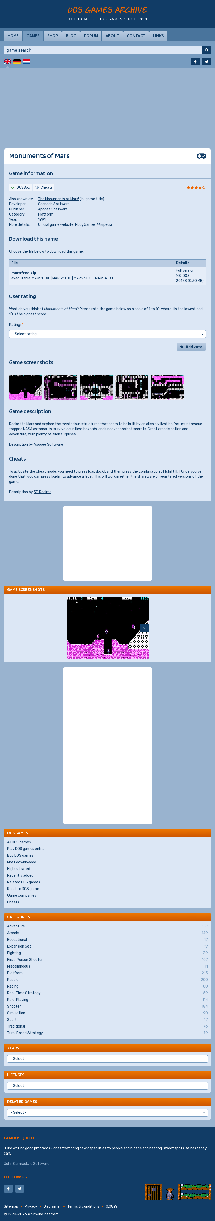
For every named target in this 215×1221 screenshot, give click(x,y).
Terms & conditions (83, 1206)
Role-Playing (107, 999)
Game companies (21, 895)
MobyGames (85, 224)
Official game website (55, 224)
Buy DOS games (20, 855)
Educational (107, 939)
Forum (91, 35)
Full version (185, 270)
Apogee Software (53, 209)
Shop (52, 35)
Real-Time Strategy (107, 993)
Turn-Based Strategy (107, 1033)
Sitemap (11, 1206)
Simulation (107, 1013)
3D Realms (42, 492)
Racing (107, 986)
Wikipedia (104, 224)
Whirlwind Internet (43, 1214)
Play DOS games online (26, 849)
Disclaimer (52, 1206)
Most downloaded (21, 862)
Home (13, 35)
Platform (45, 214)
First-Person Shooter (107, 959)
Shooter (107, 1006)
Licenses (15, 1074)
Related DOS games (23, 882)
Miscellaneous (107, 966)
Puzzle (107, 979)
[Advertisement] (107, 104)
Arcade (107, 933)
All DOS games (19, 842)
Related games (22, 1101)
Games (33, 35)
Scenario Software (54, 204)
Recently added (20, 875)
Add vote (194, 347)
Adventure (107, 926)
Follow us (15, 1176)
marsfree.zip (23, 273)
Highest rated (18, 869)
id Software (39, 1163)
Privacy (31, 1206)
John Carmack (16, 1163)
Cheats (13, 902)
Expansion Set (107, 946)
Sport (107, 1019)
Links (158, 35)
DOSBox (23, 187)
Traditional (107, 1026)
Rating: (16, 325)
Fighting (107, 953)
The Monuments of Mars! (58, 199)
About (112, 35)
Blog (71, 35)
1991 (42, 219)
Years (13, 1047)
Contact (136, 35)
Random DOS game (23, 889)
